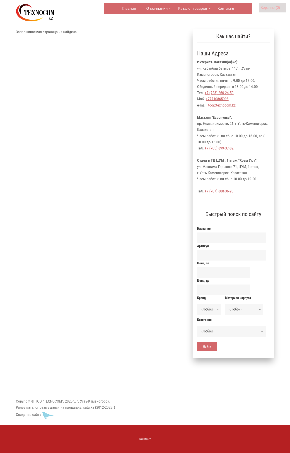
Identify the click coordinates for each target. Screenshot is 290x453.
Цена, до (203, 281)
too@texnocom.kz (222, 105)
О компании (157, 10)
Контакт (145, 439)
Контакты (226, 8)
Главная (129, 8)
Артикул (203, 246)
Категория (204, 320)
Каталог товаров (192, 10)
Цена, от (203, 263)
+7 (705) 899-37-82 (219, 148)
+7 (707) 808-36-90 (219, 191)
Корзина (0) (270, 7)
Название (204, 229)
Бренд (201, 298)
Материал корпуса (238, 298)
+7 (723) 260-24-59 (219, 92)
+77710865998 (217, 99)
